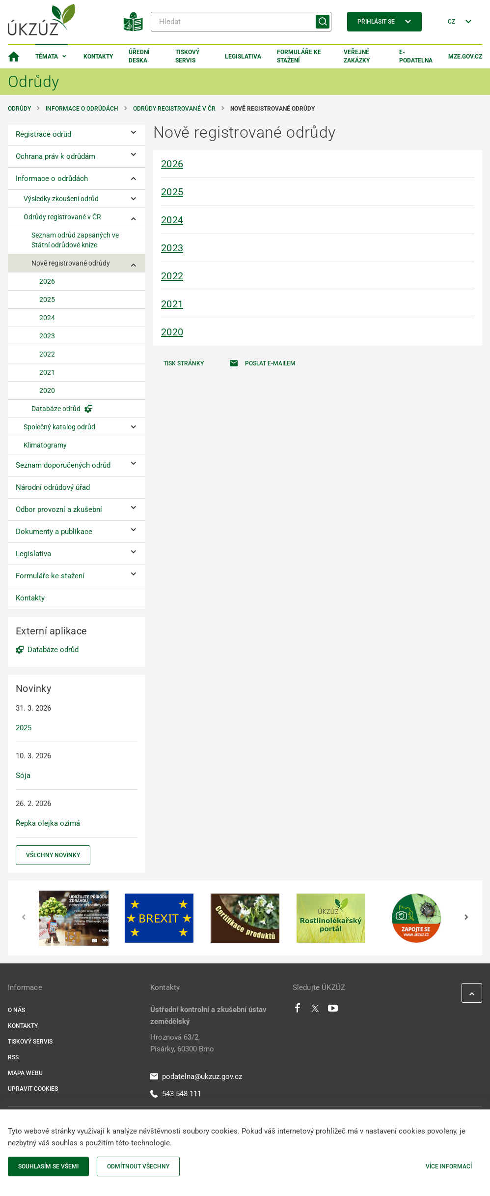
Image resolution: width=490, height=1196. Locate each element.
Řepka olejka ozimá (48, 823)
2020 (172, 332)
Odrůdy (19, 108)
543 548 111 (175, 1093)
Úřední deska (139, 56)
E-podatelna (416, 56)
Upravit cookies (33, 1088)
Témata (46, 56)
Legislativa (243, 56)
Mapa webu (25, 1073)
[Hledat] (241, 21)
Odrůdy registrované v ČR (174, 108)
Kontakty (98, 56)
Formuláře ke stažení (299, 56)
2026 (172, 164)
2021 (172, 304)
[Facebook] (297, 1010)
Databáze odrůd (53, 649)
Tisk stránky (183, 363)
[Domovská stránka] (14, 56)
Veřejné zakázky (357, 56)
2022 (172, 276)
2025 (172, 192)
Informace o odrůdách (82, 108)
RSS (13, 1057)
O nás (16, 1010)
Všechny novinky (53, 855)
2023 (172, 248)
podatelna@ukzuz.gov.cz (196, 1076)
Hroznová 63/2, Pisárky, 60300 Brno (182, 1043)
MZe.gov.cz (465, 56)
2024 (172, 220)
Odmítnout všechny (138, 1166)
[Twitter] (315, 1010)
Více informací (449, 1166)
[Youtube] (333, 1010)
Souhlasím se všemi (48, 1166)
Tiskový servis (187, 56)
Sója (23, 775)
